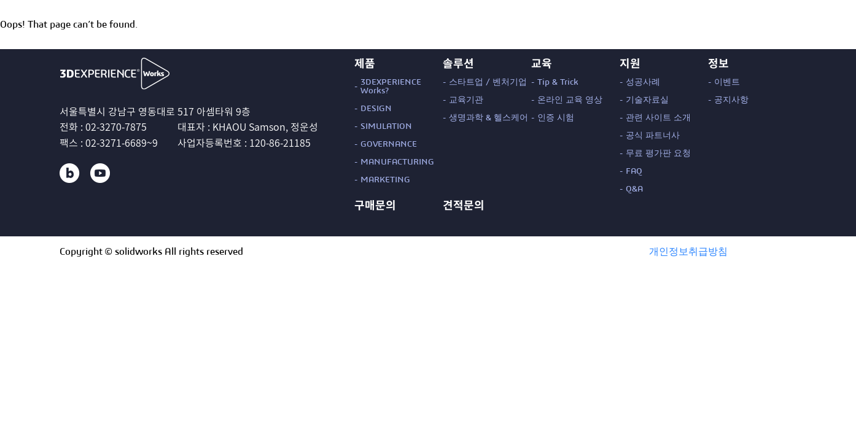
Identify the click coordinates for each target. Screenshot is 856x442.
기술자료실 (647, 100)
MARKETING (385, 180)
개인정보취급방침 (688, 252)
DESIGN (376, 108)
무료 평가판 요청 (658, 153)
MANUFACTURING (397, 162)
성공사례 (643, 82)
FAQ (634, 171)
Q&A (634, 189)
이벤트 (727, 82)
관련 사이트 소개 (658, 118)
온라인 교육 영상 (569, 100)
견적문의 (463, 204)
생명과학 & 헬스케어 (488, 118)
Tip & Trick (557, 82)
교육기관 (466, 100)
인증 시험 (555, 118)
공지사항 (731, 100)
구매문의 (375, 204)
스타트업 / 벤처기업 (488, 82)
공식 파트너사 (653, 135)
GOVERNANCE (388, 144)
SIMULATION (386, 126)
